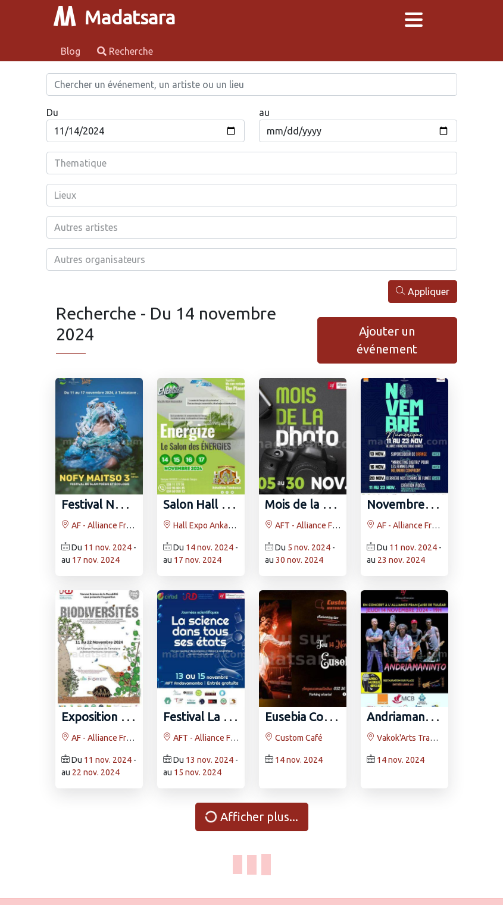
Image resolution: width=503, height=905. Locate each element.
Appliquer (422, 291)
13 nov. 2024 (209, 760)
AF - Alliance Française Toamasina (128, 525)
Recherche (125, 51)
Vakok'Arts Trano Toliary (416, 738)
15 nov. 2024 (197, 772)
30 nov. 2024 (299, 560)
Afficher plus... (250, 817)
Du (52, 112)
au (264, 112)
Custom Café (294, 738)
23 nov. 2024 (401, 560)
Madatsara (114, 17)
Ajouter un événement (387, 340)
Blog (72, 51)
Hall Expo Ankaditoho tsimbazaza (229, 525)
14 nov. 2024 (209, 547)
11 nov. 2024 (108, 547)
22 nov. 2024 (96, 772)
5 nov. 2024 (309, 547)
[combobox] (251, 163)
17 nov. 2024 (96, 560)
